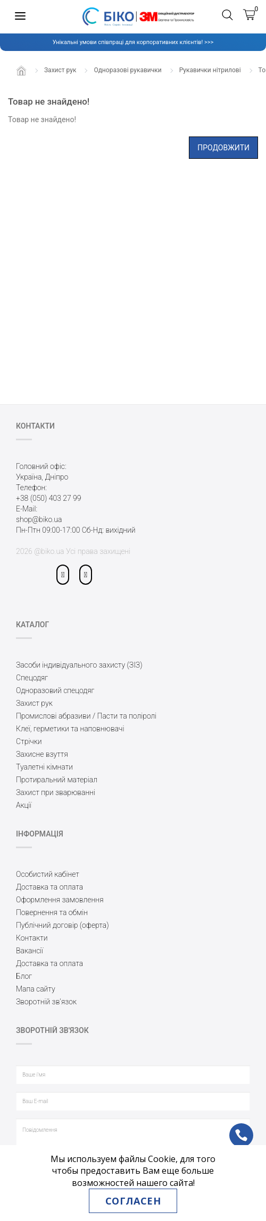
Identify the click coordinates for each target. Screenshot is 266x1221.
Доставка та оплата (49, 887)
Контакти (32, 938)
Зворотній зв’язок (46, 1001)
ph (232, 1128)
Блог (24, 976)
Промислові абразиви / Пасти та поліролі (86, 716)
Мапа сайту (35, 989)
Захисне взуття (42, 754)
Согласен (133, 1200)
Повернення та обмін (52, 912)
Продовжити (223, 147)
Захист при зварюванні (55, 792)
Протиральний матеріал (56, 779)
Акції (23, 805)
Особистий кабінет (47, 874)
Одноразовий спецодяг (55, 690)
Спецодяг (32, 677)
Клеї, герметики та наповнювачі (70, 728)
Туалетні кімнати (44, 767)
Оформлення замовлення (60, 899)
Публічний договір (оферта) (62, 925)
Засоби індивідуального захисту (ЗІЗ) (79, 665)
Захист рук (60, 70)
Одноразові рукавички (127, 70)
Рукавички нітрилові (210, 70)
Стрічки (29, 741)
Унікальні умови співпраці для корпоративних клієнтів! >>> (133, 42)
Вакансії (29, 950)
